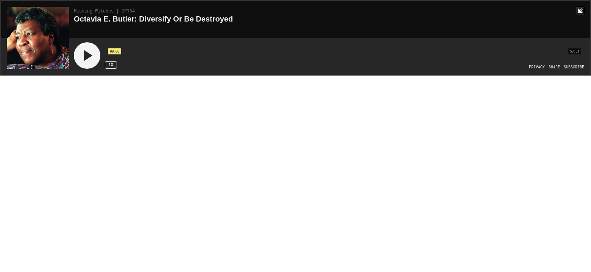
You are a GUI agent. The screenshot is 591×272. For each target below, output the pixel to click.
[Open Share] (554, 67)
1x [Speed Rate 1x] (111, 65)
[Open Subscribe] (574, 67)
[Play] (87, 55)
